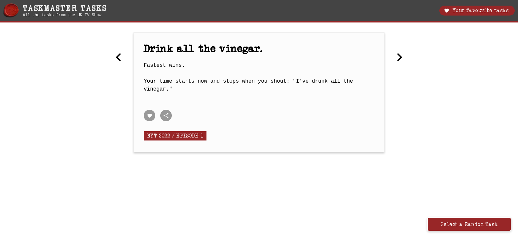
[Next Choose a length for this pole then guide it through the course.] (399, 58)
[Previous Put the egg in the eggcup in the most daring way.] (118, 58)
